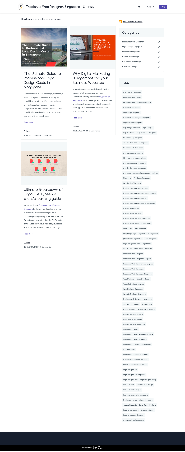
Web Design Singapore (132, 184)
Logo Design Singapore (132, 48)
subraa (126, 305)
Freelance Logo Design (132, 99)
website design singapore (133, 315)
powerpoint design (130, 331)
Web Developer (143, 280)
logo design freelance (131, 129)
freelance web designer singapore (136, 220)
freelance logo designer (132, 139)
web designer (147, 305)
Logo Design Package (147, 406)
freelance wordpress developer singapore (139, 194)
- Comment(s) (45, 137)
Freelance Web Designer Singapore (137, 260)
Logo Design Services (131, 245)
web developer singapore (133, 154)
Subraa (27, 132)
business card (128, 386)
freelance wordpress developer (135, 189)
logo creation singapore (132, 124)
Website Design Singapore (133, 285)
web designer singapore (132, 320)
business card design (145, 386)
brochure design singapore (133, 416)
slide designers (129, 351)
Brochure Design (129, 68)
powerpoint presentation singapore (137, 346)
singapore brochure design (133, 421)
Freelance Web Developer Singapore (137, 275)
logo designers (150, 240)
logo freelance (129, 134)
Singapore (127, 179)
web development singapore (134, 164)
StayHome (138, 250)
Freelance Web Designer (133, 43)
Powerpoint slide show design (135, 366)
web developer (129, 310)
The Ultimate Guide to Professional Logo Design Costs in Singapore (42, 82)
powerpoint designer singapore (135, 356)
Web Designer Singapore (133, 290)
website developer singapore (134, 169)
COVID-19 (127, 250)
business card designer (132, 391)
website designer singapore (134, 326)
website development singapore (135, 144)
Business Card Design (131, 63)
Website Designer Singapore (134, 295)
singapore (135, 305)
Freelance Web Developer (133, 270)
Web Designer (129, 280)
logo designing (140, 230)
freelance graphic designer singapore (137, 401)
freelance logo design (131, 109)
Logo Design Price (130, 381)
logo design (127, 230)
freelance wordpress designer (135, 199)
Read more (28, 123)
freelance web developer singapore (137, 225)
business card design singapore (135, 396)
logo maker (146, 245)
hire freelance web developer (134, 159)
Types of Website (130, 406)
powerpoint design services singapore (138, 336)
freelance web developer (133, 149)
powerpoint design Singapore (134, 341)
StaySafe (148, 250)
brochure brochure (130, 411)
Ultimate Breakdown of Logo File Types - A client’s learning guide (43, 195)
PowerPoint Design (130, 58)
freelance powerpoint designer (135, 361)
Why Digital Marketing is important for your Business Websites (91, 79)
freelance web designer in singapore (137, 300)
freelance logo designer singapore (136, 119)
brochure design (147, 411)
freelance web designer (132, 215)
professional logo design (132, 240)
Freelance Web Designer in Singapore (138, 265)
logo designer (148, 129)
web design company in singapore (136, 174)
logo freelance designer (146, 134)
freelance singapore (131, 210)
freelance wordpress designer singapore (139, 204)
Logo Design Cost (130, 371)
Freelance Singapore (131, 53)
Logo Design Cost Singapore (134, 376)
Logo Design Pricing (148, 381)
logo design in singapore (148, 235)
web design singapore (146, 310)
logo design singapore (131, 114)
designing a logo (129, 235)
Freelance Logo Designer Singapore (137, 104)
